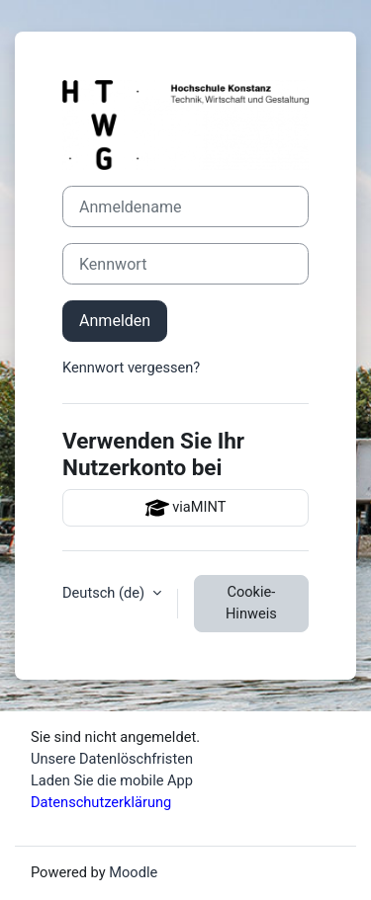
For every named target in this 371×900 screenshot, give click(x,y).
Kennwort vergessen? (131, 367)
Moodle (133, 872)
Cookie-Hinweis (251, 602)
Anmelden (114, 320)
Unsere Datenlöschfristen (112, 759)
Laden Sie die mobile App (112, 780)
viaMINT (186, 508)
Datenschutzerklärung (101, 802)
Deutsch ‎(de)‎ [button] (105, 593)
